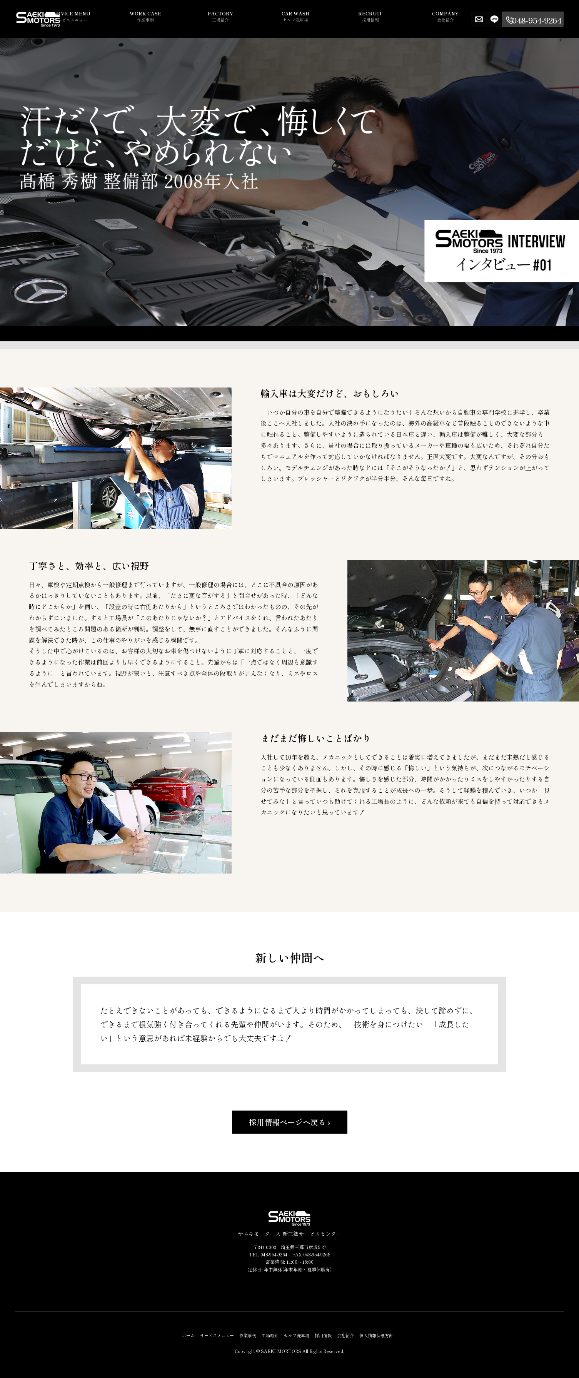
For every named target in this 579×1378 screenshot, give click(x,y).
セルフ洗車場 (338, 20)
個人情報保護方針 (376, 1335)
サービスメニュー (164, 20)
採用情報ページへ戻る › (289, 1121)
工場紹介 (280, 20)
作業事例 (222, 20)
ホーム (188, 1335)
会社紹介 (453, 20)
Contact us (494, 19)
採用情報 (396, 20)
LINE (509, 19)
